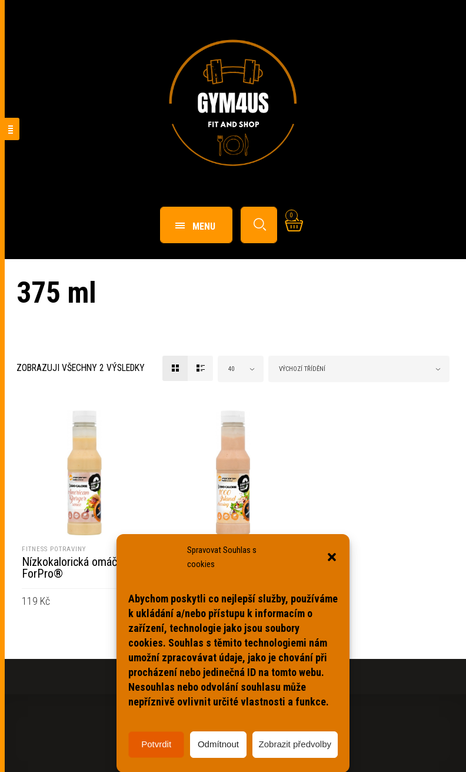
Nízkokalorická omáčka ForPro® (75, 568)
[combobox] (241, 369)
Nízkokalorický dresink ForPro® (222, 568)
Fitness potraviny (54, 549)
